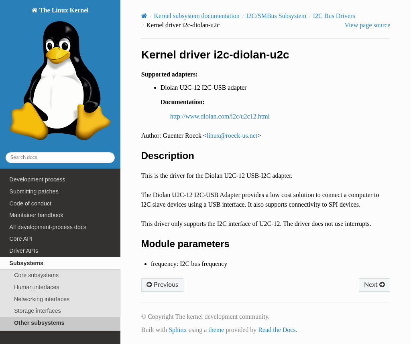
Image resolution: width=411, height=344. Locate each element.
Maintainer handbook (36, 215)
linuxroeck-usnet (232, 135)
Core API (21, 238)
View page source (368, 25)
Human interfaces (36, 287)
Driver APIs (23, 250)
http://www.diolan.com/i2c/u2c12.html (220, 116)
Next (374, 285)
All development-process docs (47, 227)
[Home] (144, 15)
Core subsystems (36, 275)
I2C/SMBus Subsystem (276, 15)
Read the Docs (276, 329)
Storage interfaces (37, 311)
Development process (37, 179)
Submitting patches (33, 191)
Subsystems (26, 263)
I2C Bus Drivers (334, 15)
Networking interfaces (41, 299)
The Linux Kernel (60, 76)
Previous (162, 285)
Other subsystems (39, 323)
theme (216, 329)
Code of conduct (30, 203)
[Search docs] (60, 157)
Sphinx (178, 329)
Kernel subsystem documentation (196, 15)
